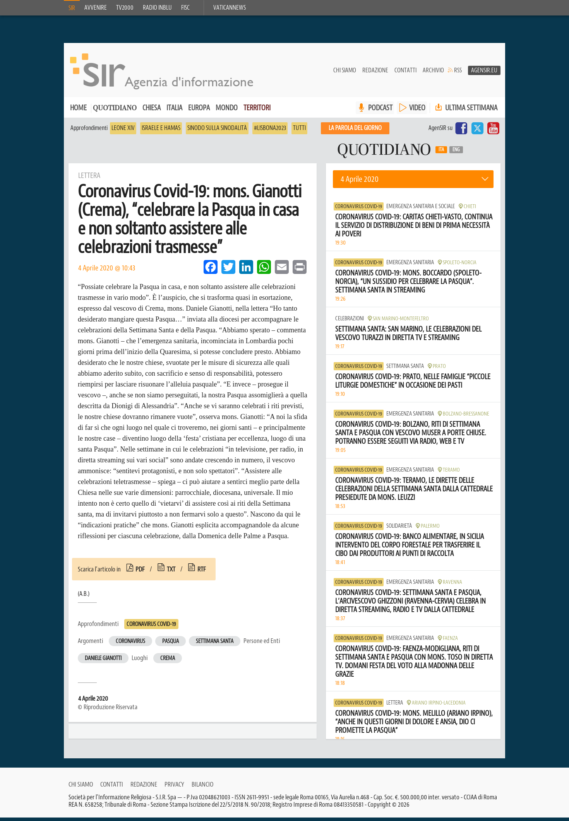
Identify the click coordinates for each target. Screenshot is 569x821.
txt (171, 572)
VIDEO (417, 111)
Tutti (299, 131)
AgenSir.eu (484, 74)
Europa (199, 111)
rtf (201, 572)
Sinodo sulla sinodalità (217, 131)
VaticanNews (229, 8)
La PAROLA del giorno (355, 131)
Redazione (375, 74)
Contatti (405, 74)
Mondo (227, 111)
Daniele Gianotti (103, 661)
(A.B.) (83, 597)
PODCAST (380, 111)
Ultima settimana (465, 111)
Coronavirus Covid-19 (151, 627)
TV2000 (125, 8)
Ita (441, 153)
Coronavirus (130, 644)
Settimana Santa (214, 644)
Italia (174, 111)
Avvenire (95, 8)
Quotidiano (115, 112)
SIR (72, 8)
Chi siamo (344, 74)
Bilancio (202, 787)
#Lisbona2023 (270, 131)
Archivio (433, 74)
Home (78, 111)
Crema (167, 661)
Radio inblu (157, 8)
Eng (456, 153)
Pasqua (170, 644)
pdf (140, 572)
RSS (458, 74)
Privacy (174, 787)
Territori (257, 111)
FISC (185, 8)
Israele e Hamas (161, 131)
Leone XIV (123, 131)
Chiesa (151, 111)
